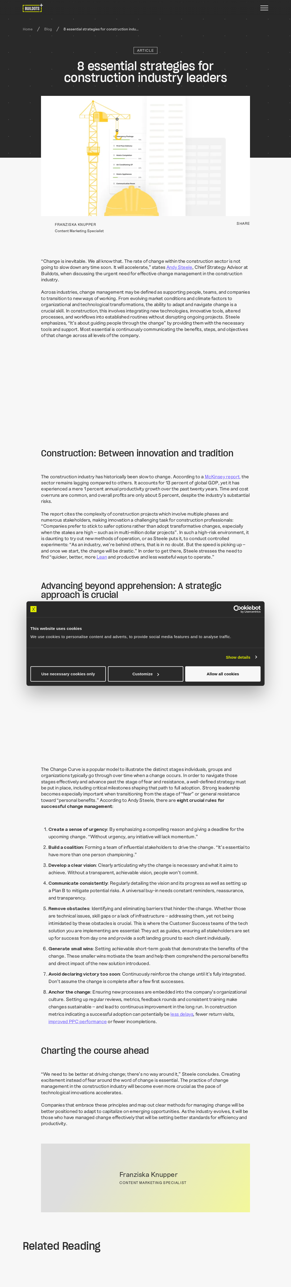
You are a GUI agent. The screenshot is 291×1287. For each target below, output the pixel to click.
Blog (48, 29)
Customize (145, 674)
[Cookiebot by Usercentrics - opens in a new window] (237, 609)
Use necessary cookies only (68, 674)
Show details (238, 657)
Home (28, 29)
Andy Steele (179, 267)
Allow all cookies (223, 674)
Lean (102, 557)
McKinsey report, (223, 476)
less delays (181, 1014)
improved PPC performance (77, 1021)
